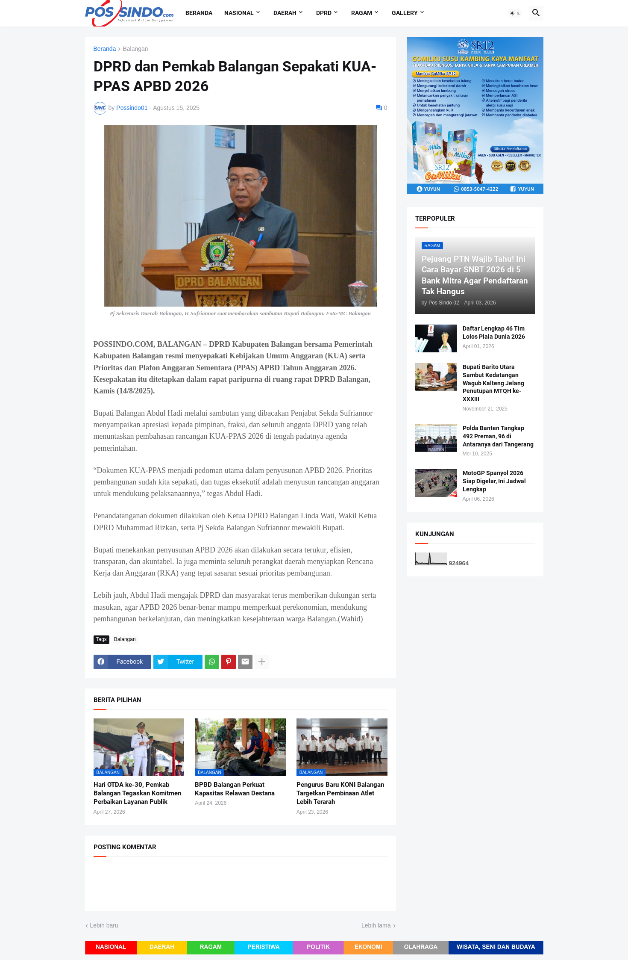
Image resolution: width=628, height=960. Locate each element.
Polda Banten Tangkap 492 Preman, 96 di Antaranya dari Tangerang (498, 436)
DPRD (324, 12)
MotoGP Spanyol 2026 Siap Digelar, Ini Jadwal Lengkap (494, 481)
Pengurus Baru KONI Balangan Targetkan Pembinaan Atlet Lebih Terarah (340, 793)
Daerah (284, 12)
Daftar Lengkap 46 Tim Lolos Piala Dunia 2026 (494, 332)
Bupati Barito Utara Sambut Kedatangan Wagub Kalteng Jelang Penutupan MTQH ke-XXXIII (493, 383)
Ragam (361, 12)
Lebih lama (376, 925)
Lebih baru (104, 925)
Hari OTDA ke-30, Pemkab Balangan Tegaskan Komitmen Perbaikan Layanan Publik (137, 793)
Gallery (405, 12)
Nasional (239, 12)
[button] (515, 13)
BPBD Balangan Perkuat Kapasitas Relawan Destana (235, 789)
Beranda (198, 12)
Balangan (135, 49)
